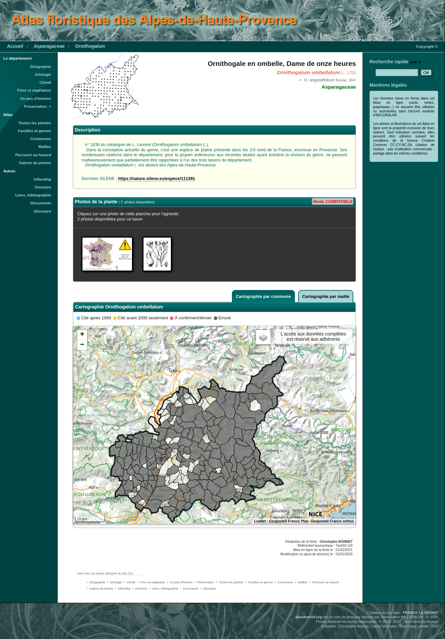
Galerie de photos (35, 163)
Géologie (43, 74)
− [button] (82, 345)
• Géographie (95, 582)
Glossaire (42, 211)
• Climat (129, 582)
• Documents (189, 588)
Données (43, 187)
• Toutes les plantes (229, 582)
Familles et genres (34, 131)
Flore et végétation (34, 90)
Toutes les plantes (34, 123)
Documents (40, 203)
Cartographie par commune (263, 296)
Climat (45, 82)
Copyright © (427, 46)
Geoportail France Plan (288, 521)
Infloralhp (42, 179)
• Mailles (301, 582)
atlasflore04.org (308, 617)
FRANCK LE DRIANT (420, 613)
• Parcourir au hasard (324, 582)
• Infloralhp (122, 588)
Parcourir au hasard (33, 155)
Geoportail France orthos (332, 521)
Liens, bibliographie (33, 195)
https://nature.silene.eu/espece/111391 (156, 178)
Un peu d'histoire (35, 99)
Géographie (40, 67)
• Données (139, 588)
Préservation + (37, 106)
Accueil (15, 46)
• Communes (284, 582)
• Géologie (114, 582)
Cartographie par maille (325, 296)
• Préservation (204, 582)
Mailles (45, 147)
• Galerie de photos (99, 588)
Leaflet (260, 521)
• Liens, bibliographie (163, 588)
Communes (40, 139)
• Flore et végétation (151, 582)
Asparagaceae (49, 46)
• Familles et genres (259, 582)
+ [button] (82, 335)
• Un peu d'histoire (180, 582)
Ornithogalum (90, 46)
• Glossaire (208, 588)
